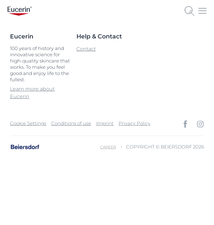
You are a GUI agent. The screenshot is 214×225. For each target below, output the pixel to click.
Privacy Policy (134, 123)
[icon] (185, 124)
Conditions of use (71, 123)
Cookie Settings (28, 123)
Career (108, 147)
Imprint (105, 123)
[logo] (19, 11)
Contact (86, 49)
